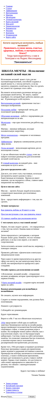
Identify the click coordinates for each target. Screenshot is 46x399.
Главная (9, 6)
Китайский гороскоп (14, 386)
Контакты (10, 33)
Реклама (9, 31)
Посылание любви (8, 110)
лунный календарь (10, 163)
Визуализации (12, 13)
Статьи (9, 8)
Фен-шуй (10, 24)
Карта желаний (12, 22)
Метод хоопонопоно (9, 135)
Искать (4, 397)
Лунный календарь (14, 19)
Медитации (10, 17)
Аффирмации (11, 11)
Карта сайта (11, 37)
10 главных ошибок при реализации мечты (19, 218)
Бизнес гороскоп (13, 388)
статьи (29, 154)
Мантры (9, 15)
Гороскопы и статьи (14, 392)
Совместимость (12, 390)
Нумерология (11, 35)
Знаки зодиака (12, 383)
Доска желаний (7, 148)
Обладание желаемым (10, 116)
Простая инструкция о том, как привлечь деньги (21, 214)
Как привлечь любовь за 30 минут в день (18, 210)
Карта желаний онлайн (11, 283)
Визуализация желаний (10, 103)
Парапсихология (13, 26)
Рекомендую (11, 28)
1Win (3, 323)
